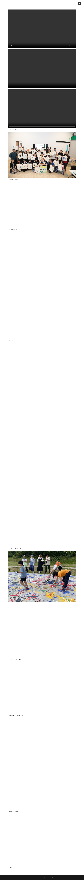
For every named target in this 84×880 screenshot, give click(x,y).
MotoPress (47, 877)
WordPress (59, 877)
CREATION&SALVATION (34, 877)
